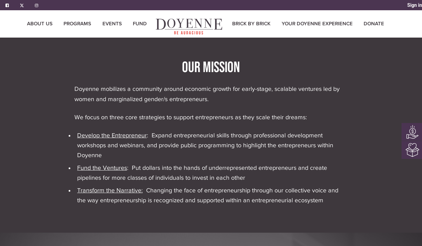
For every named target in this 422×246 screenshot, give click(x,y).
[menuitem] (189, 26)
